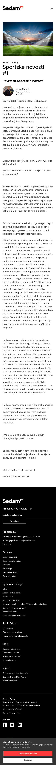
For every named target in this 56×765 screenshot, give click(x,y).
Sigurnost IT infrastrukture (14, 608)
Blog (16, 62)
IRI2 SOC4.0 (8, 544)
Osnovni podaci (9, 576)
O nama (7, 552)
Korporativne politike (11, 713)
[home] (13, 7)
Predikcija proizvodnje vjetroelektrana (19, 540)
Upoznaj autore (9, 660)
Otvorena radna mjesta (12, 632)
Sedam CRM (8, 596)
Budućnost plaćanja (11, 600)
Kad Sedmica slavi (10, 572)
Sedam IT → (8, 62)
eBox (5, 589)
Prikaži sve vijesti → (11, 680)
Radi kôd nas (10, 623)
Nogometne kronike (11, 656)
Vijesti (6, 668)
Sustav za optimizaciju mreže (15, 673)
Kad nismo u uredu (11, 652)
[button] (52, 9)
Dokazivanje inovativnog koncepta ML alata (21, 537)
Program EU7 (10, 531)
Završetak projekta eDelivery (15, 677)
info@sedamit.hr (33, 705)
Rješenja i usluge (13, 584)
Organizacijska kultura (12, 561)
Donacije (6, 565)
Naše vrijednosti (10, 557)
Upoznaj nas (8, 628)
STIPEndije (7, 568)
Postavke (28, 760)
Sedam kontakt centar (12, 593)
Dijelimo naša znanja (11, 649)
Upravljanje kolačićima (12, 709)
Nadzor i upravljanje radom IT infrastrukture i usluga (25, 604)
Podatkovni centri (10, 611)
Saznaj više (25, 747)
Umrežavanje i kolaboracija (14, 615)
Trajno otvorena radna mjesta (15, 636)
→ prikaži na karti (29, 702)
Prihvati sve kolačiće (28, 754)
